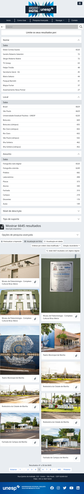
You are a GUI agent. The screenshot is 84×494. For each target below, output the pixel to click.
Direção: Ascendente (70, 246)
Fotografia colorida (41, 168)
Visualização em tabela (53, 241)
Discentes (41, 200)
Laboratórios (41, 177)
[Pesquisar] (42, 26)
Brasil (41, 107)
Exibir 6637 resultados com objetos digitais (63, 251)
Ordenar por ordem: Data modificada (45, 246)
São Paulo (41, 111)
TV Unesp (41, 63)
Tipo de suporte (11, 219)
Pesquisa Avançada (40, 20)
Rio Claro (41, 134)
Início (8, 20)
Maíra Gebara (41, 77)
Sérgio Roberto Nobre (41, 59)
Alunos (41, 186)
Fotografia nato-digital (41, 164)
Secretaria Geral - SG (41, 72)
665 (59, 469)
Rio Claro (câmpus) (41, 129)
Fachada (41, 191)
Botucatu (41, 120)
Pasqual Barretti (41, 81)
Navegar (59, 20)
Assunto (7, 153)
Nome (6, 40)
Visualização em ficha (33, 241)
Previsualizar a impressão (11, 241)
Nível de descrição (12, 210)
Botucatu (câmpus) (41, 125)
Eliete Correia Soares (41, 50)
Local (5, 96)
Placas (41, 182)
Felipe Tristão (41, 68)
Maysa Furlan (41, 86)
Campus (41, 195)
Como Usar (21, 20)
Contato (74, 20)
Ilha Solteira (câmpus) (41, 147)
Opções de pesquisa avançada (17, 234)
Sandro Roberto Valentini (41, 54)
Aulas (41, 204)
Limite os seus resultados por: (41, 32)
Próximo (67, 469)
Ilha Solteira (41, 143)
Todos (5, 45)
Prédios (41, 173)
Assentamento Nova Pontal (41, 90)
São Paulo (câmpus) (41, 138)
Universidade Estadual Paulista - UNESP (41, 116)
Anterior (13, 469)
